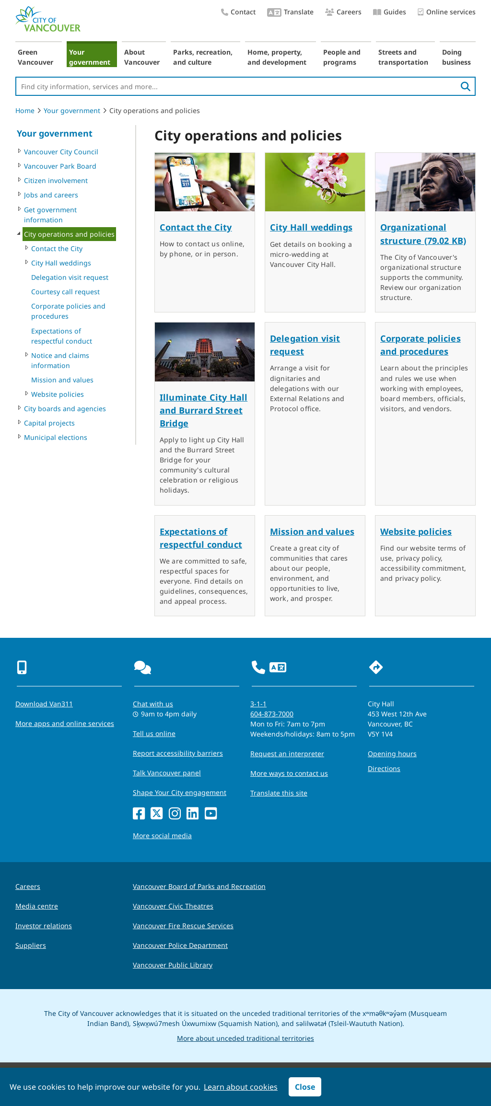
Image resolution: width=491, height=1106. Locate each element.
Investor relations (43, 925)
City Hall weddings (61, 262)
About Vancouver (142, 57)
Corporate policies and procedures (68, 311)
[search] (465, 86)
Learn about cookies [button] (241, 1087)
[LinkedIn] (193, 814)
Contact (238, 11)
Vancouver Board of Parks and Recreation (199, 886)
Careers (343, 11)
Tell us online (154, 733)
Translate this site (278, 792)
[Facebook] (139, 814)
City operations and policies (69, 234)
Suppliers (30, 945)
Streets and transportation (403, 57)
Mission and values (62, 379)
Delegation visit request (69, 277)
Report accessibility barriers (178, 753)
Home (25, 110)
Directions (384, 768)
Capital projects (49, 422)
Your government (89, 57)
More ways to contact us (289, 773)
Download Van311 (44, 703)
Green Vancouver (35, 57)
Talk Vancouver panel (167, 772)
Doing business (456, 57)
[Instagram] (175, 814)
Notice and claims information (60, 360)
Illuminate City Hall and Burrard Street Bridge (203, 410)
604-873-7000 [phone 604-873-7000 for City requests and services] (271, 713)
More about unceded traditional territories (245, 1038)
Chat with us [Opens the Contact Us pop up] (153, 703)
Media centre (36, 905)
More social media (162, 835)
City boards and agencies (65, 408)
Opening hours (392, 753)
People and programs (342, 57)
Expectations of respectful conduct (61, 336)
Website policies (57, 394)
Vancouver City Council (61, 151)
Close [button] (305, 1087)
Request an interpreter (287, 753)
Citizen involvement (56, 180)
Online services (447, 12)
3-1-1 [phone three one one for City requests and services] (258, 703)
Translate (290, 13)
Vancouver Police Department (180, 945)
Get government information (50, 214)
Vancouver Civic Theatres (173, 905)
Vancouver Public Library (172, 964)
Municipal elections (55, 437)
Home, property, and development (276, 57)
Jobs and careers (51, 194)
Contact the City (56, 248)
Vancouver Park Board (60, 166)
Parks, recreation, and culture (203, 57)
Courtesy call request (65, 291)
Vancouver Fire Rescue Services (183, 925)
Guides (389, 11)
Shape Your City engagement (179, 792)
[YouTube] (211, 814)
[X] (157, 814)
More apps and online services (64, 723)
